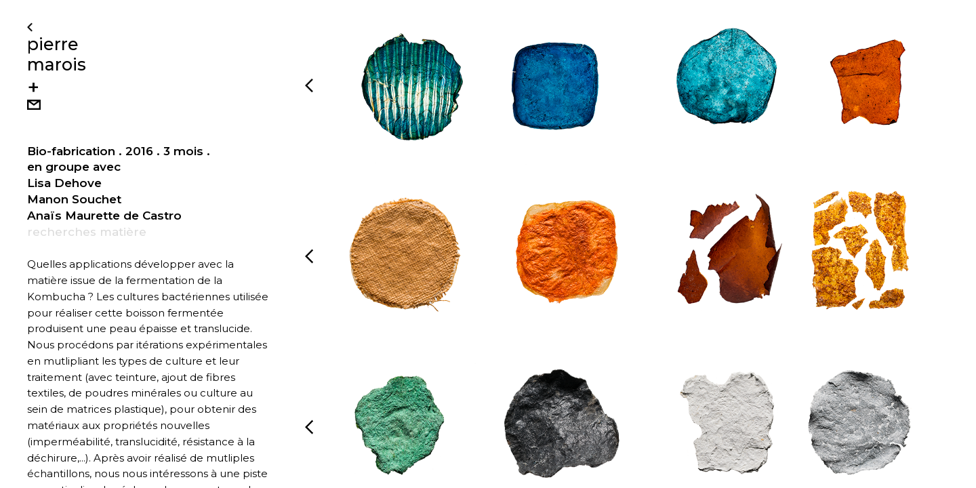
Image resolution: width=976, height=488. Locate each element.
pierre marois (56, 54)
